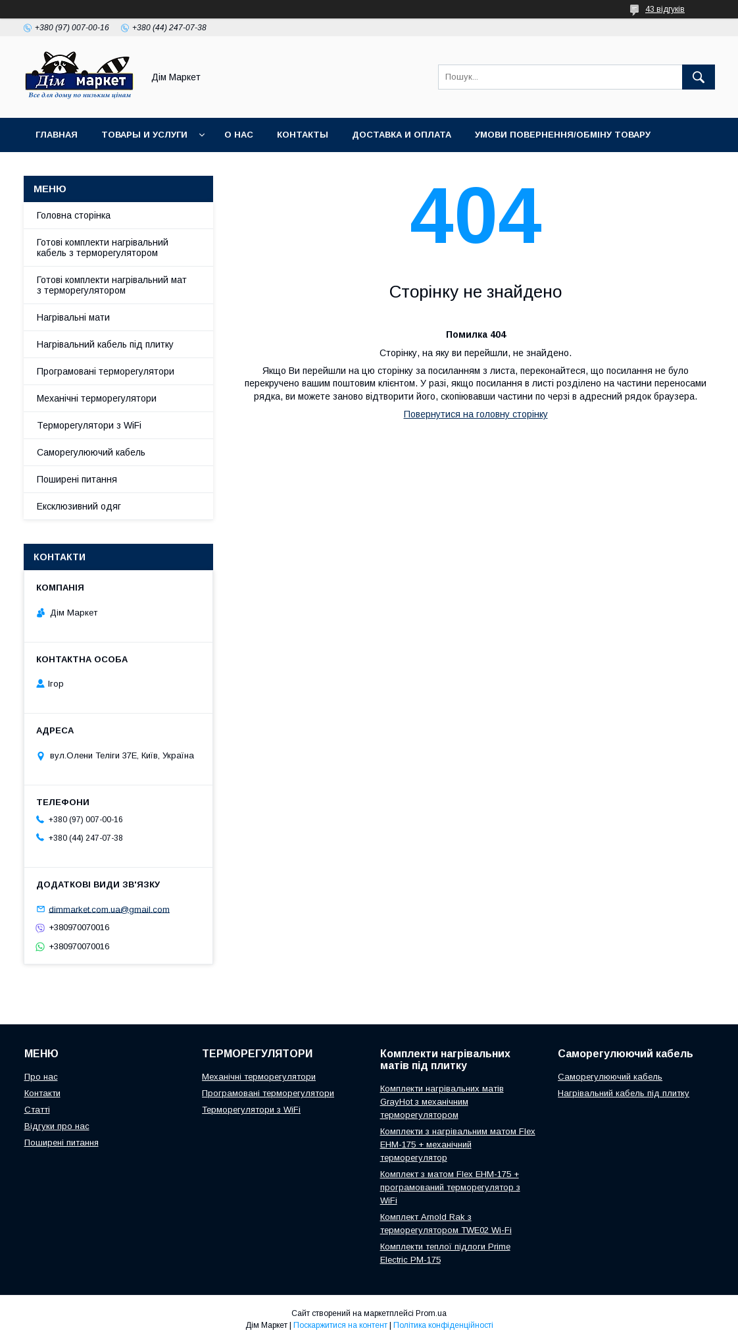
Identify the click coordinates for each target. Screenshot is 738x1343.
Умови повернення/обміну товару (563, 135)
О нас (238, 135)
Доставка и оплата (401, 135)
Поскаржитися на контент (340, 1325)
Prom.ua (431, 1313)
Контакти (42, 1093)
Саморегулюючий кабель (91, 452)
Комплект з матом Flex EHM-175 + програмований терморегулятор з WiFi (450, 1187)
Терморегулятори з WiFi (89, 425)
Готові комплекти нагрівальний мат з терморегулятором (112, 285)
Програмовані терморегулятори (105, 371)
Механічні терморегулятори (97, 398)
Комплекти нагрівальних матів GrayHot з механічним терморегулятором (442, 1102)
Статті (37, 1110)
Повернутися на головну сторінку (476, 414)
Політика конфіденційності (443, 1325)
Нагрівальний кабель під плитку (105, 344)
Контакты (302, 135)
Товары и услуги (144, 135)
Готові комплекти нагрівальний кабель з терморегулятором (102, 247)
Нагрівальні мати (73, 317)
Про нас (41, 1077)
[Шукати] (698, 77)
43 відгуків (665, 9)
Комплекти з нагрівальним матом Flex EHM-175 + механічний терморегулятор (457, 1144)
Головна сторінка (74, 215)
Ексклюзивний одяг (79, 506)
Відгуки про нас (56, 1126)
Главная (57, 135)
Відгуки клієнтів (77, 169)
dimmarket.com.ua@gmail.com (109, 909)
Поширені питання (77, 479)
